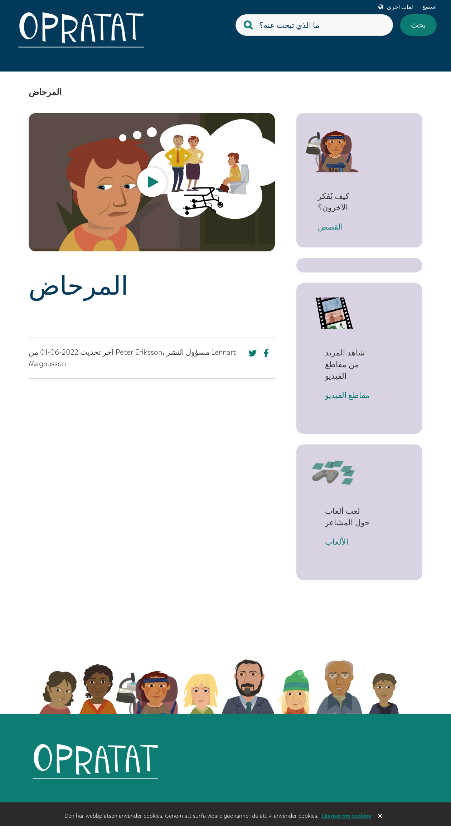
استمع (429, 6)
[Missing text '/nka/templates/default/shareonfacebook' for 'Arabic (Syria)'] (252, 353)
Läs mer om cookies (346, 816)
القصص (337, 227)
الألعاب (336, 535)
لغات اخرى (400, 7)
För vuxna (307, 799)
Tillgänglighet (394, 799)
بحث (418, 24)
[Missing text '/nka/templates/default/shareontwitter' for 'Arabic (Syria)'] (267, 353)
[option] (152, 182)
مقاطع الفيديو (347, 389)
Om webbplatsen (213, 799)
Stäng (381, 816)
